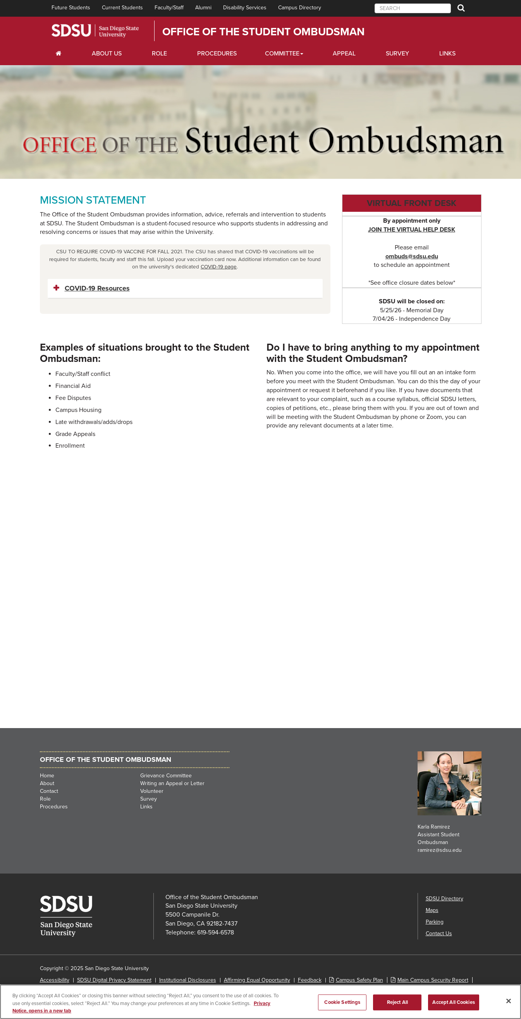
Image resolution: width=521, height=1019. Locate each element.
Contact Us (439, 933)
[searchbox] (413, 8)
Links (447, 53)
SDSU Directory (444, 898)
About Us (107, 53)
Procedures (217, 53)
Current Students (122, 7)
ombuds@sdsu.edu (411, 256)
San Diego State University (95, 31)
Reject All (397, 1002)
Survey (397, 53)
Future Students (71, 7)
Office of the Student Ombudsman (263, 31)
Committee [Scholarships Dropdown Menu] (282, 53)
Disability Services (245, 7)
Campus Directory (299, 7)
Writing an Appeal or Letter (172, 783)
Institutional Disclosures (187, 980)
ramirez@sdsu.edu (440, 850)
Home (47, 775)
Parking (435, 922)
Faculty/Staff (169, 7)
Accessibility (54, 980)
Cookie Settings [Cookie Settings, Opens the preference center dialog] (342, 1002)
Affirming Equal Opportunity (257, 980)
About (47, 783)
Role (159, 53)
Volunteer (151, 791)
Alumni (203, 7)
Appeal (344, 53)
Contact (49, 791)
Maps (432, 910)
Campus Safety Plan (359, 980)
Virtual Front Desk (411, 203)
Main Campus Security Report (432, 980)
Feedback (310, 980)
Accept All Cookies (453, 1002)
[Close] (508, 1000)
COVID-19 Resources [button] (97, 288)
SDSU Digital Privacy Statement (114, 980)
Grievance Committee (166, 775)
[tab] (185, 288)
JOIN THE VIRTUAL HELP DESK (411, 230)
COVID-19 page (219, 267)
